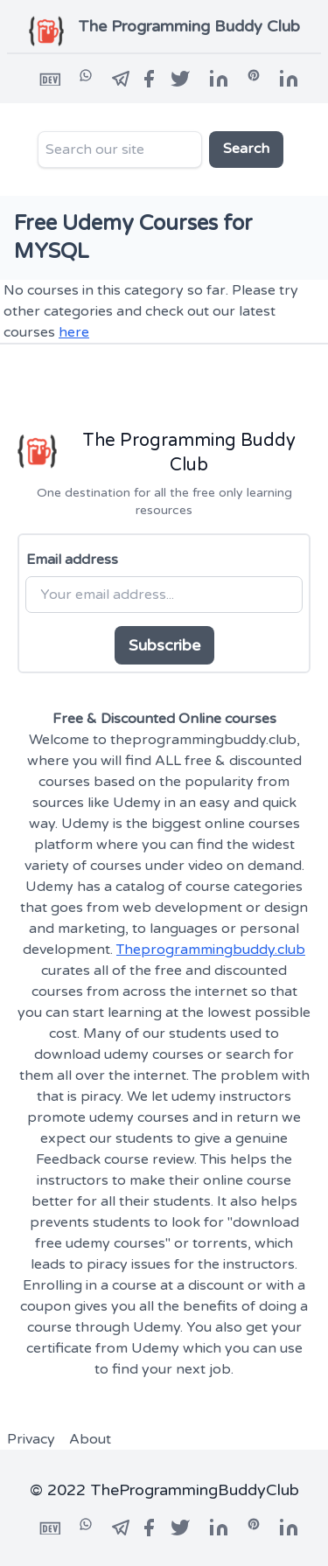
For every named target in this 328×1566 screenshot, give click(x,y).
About (90, 1439)
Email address (72, 559)
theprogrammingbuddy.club (203, 739)
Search (246, 148)
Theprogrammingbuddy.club (210, 949)
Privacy (31, 1439)
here (74, 332)
